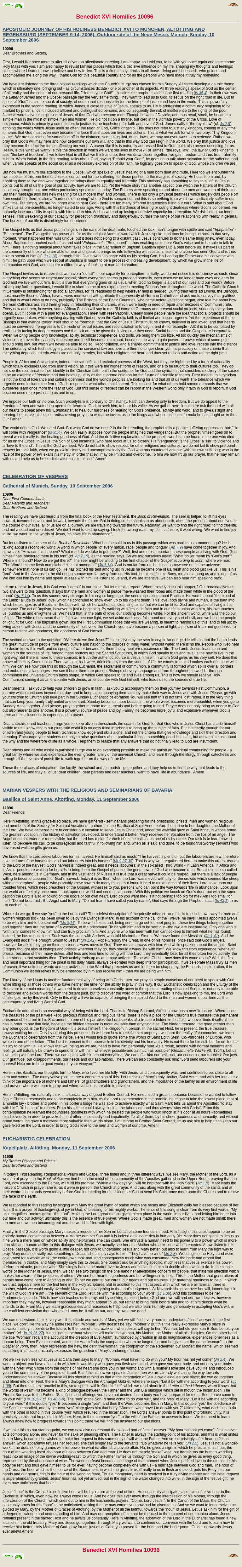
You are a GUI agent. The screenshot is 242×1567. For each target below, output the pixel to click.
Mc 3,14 (67, 922)
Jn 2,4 (220, 1359)
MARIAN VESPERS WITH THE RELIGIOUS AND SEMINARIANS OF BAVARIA (87, 790)
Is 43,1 (221, 900)
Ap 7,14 (22, 596)
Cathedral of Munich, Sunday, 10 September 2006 (58, 485)
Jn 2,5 (192, 1443)
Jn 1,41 (211, 936)
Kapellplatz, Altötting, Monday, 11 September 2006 (59, 1147)
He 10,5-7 (33, 1399)
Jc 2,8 (225, 124)
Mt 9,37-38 (123, 861)
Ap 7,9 (176, 547)
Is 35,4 (200, 93)
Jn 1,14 (105, 565)
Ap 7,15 (81, 556)
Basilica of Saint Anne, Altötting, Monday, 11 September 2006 (71, 799)
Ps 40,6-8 (56, 1399)
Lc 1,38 (164, 1293)
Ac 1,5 (202, 1183)
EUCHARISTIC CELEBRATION (36, 1138)
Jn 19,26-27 (33, 1333)
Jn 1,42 (88, 940)
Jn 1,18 (50, 256)
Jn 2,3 (170, 1253)
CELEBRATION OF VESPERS (35, 476)
